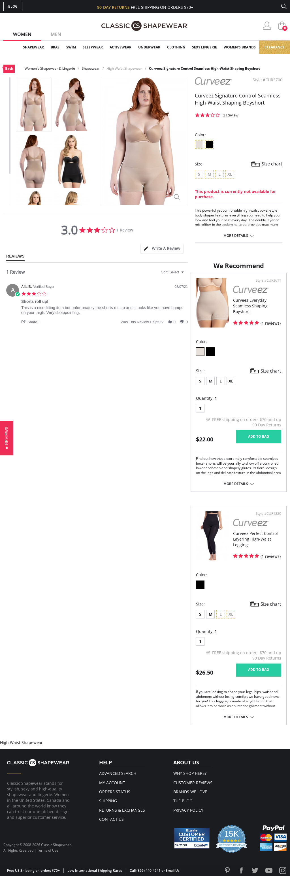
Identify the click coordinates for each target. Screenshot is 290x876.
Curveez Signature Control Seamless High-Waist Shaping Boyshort (204, 68)
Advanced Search (117, 773)
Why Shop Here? (189, 773)
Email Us (173, 870)
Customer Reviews (192, 782)
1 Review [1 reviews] (230, 115)
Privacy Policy (188, 810)
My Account (112, 782)
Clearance (275, 47)
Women (22, 34)
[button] (32, 322)
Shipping (108, 800)
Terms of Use (47, 850)
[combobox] (173, 272)
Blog (13, 6)
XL (231, 381)
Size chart (272, 164)
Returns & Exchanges (122, 810)
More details (235, 235)
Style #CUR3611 (268, 280)
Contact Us (111, 819)
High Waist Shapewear (124, 68)
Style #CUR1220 (268, 513)
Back (9, 68)
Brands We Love (190, 791)
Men (56, 34)
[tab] (162, 249)
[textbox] (186, 274)
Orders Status (114, 791)
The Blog (182, 800)
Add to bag (258, 436)
